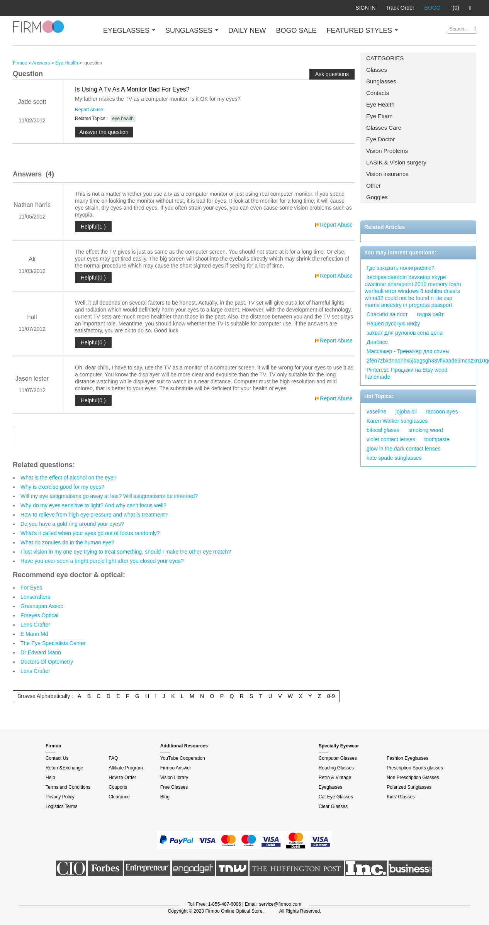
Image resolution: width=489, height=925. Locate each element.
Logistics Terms (61, 806)
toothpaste (436, 439)
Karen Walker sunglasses (397, 421)
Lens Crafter (35, 625)
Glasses (376, 69)
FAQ (113, 758)
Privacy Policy (60, 797)
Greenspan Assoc (41, 606)
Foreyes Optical (39, 615)
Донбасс (377, 342)
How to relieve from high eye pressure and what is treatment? (94, 515)
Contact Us (57, 758)
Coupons (118, 787)
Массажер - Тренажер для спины (408, 351)
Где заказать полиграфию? (401, 268)
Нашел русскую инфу (393, 323)
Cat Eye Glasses (336, 797)
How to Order (122, 777)
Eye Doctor (380, 139)
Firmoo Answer (175, 768)
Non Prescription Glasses (413, 777)
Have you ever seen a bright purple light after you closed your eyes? (102, 561)
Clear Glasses (333, 806)
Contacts (377, 93)
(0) (455, 8)
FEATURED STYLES (362, 30)
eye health (123, 118)
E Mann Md (34, 634)
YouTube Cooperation (182, 758)
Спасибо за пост (387, 314)
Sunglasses (381, 81)
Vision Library (174, 777)
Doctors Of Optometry (46, 662)
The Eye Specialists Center (53, 643)
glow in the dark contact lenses (403, 449)
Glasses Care (383, 127)
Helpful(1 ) (93, 227)
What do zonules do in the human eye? (67, 542)
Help (50, 777)
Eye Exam (379, 116)
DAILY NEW (247, 30)
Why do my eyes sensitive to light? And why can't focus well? (93, 505)
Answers (41, 63)
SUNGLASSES (191, 30)
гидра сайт (430, 314)
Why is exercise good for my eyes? (62, 487)
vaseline (376, 411)
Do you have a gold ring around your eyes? (72, 524)
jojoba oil (406, 411)
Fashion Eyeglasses (407, 758)
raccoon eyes (442, 411)
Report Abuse (89, 109)
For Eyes (31, 587)
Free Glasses (174, 787)
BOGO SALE (296, 30)
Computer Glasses (338, 758)
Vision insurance (387, 174)
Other (373, 185)
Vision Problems (387, 150)
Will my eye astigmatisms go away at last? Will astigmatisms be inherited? (109, 496)
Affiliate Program (126, 768)
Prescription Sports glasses (415, 768)
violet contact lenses (391, 439)
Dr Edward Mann (40, 652)
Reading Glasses (336, 768)
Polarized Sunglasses (409, 787)
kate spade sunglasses (394, 458)
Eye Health (380, 104)
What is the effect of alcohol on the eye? (68, 477)
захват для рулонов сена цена (405, 333)
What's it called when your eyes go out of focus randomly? (90, 533)
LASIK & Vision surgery (396, 162)
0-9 (331, 696)
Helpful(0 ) (93, 277)
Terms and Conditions (68, 787)
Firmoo (20, 63)
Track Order (399, 8)
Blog (165, 797)
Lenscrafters (35, 597)
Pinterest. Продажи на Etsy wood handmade (406, 373)
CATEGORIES (385, 58)
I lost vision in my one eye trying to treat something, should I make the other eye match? (125, 552)
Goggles (377, 197)
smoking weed (425, 430)
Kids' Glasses (400, 797)
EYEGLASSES (129, 30)
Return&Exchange (64, 768)
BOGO (432, 8)
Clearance (119, 797)
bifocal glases (383, 430)
